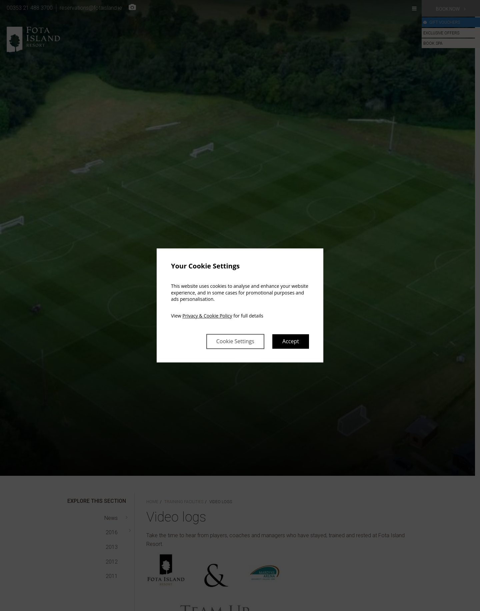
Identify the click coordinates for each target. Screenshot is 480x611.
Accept (290, 341)
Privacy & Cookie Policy (207, 316)
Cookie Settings (235, 341)
